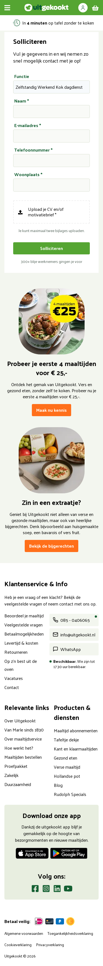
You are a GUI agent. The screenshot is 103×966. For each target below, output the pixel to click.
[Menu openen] (7, 7)
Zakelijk (11, 775)
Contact (11, 687)
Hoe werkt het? (18, 748)
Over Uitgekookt (20, 721)
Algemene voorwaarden (23, 933)
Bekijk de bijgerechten (51, 546)
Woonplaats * (28, 174)
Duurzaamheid (17, 784)
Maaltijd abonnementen (76, 730)
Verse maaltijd (67, 767)
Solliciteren (51, 248)
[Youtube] (68, 889)
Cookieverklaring (18, 944)
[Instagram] (46, 889)
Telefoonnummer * (33, 150)
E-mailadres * (27, 125)
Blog (58, 785)
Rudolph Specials (70, 794)
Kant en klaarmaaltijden (76, 749)
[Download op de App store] (32, 854)
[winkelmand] (95, 7)
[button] (83, 7)
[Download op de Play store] (68, 854)
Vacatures (13, 678)
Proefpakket (15, 766)
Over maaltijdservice (23, 739)
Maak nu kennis (51, 410)
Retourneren (15, 652)
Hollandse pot (67, 776)
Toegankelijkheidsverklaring (70, 933)
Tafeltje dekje (66, 740)
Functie (21, 76)
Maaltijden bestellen (23, 757)
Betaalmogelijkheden (24, 634)
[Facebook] (35, 889)
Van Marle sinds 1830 (24, 730)
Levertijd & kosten (21, 643)
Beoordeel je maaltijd (24, 616)
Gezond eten (65, 758)
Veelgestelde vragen (23, 625)
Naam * (21, 101)
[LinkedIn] (57, 889)
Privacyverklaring (50, 944)
